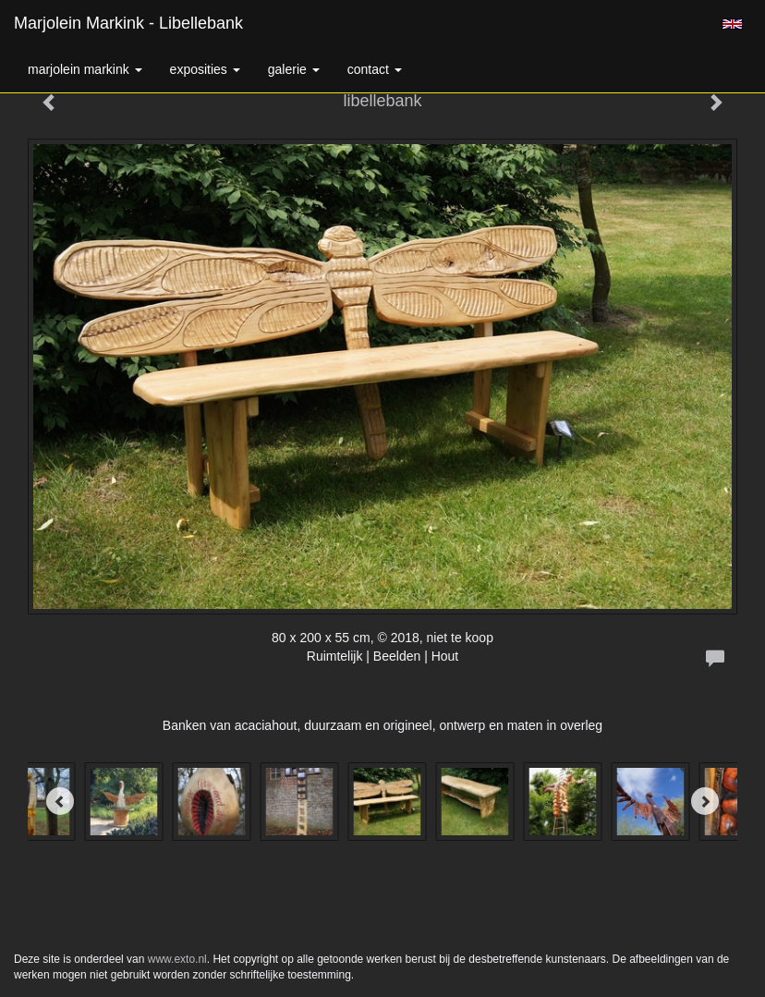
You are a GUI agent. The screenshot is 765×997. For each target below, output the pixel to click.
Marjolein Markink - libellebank (128, 23)
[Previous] (60, 801)
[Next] (705, 801)
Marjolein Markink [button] (85, 69)
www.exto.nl (177, 959)
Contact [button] (374, 69)
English (732, 24)
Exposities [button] (205, 69)
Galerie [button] (294, 69)
